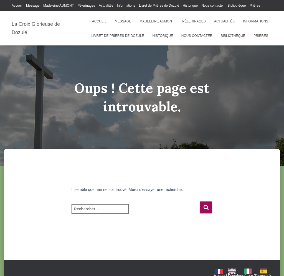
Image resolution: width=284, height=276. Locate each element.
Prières (255, 5)
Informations (126, 5)
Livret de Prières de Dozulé (159, 5)
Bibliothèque (236, 5)
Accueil (17, 5)
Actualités (106, 5)
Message (33, 5)
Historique (190, 5)
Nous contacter (212, 5)
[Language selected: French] (244, 271)
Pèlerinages (86, 5)
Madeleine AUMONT (58, 5)
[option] (233, 271)
